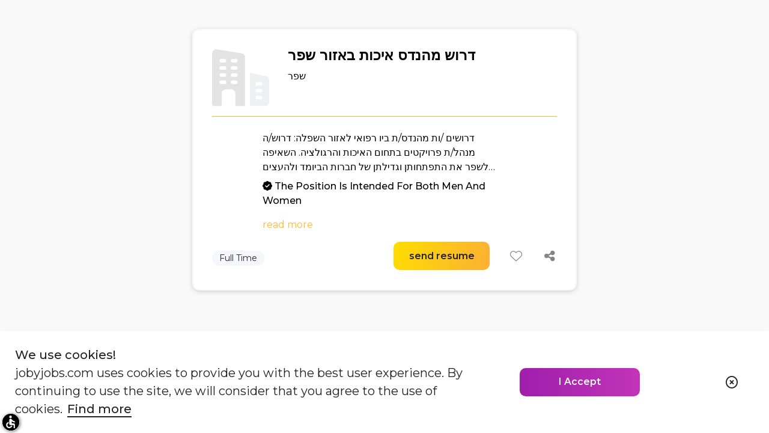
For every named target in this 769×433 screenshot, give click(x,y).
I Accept (580, 381)
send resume (442, 256)
